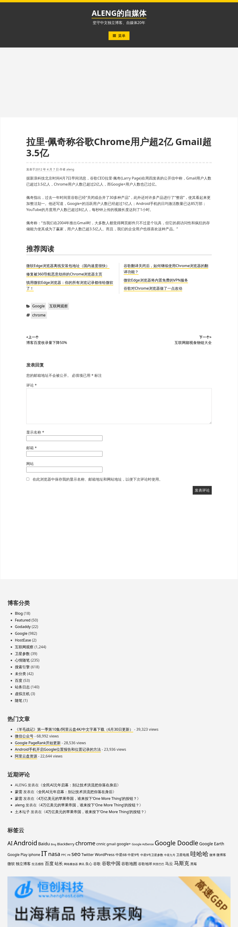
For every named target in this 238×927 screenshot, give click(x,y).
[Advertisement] (119, 82)
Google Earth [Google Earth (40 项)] (211, 843)
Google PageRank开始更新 (38, 742)
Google (38, 306)
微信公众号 (24, 736)
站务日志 (22, 686)
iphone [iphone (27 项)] (34, 854)
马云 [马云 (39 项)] (169, 863)
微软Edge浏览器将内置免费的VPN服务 (156, 280)
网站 (30, 463)
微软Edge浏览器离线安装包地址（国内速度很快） (67, 265)
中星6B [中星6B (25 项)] (121, 854)
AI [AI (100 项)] (10, 843)
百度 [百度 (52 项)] (49, 863)
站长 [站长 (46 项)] (59, 863)
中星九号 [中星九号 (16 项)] (169, 855)
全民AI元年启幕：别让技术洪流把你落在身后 (80, 785)
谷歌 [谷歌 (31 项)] (97, 863)
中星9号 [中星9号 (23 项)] (133, 854)
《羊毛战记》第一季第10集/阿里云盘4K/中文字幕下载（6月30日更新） (74, 729)
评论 (31, 385)
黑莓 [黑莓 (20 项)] (193, 864)
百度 (18, 680)
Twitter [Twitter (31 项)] (88, 854)
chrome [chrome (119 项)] (85, 843)
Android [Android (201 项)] (25, 843)
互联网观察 (58, 306)
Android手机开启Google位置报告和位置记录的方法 (58, 749)
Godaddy (23, 626)
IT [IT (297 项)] (44, 853)
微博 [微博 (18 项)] (212, 855)
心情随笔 (22, 660)
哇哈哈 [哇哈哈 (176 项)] (199, 853)
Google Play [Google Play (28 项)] (17, 854)
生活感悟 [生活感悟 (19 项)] (38, 864)
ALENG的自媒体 (119, 13)
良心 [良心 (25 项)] (88, 863)
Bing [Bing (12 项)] (53, 844)
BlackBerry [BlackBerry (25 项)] (65, 844)
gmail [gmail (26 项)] (111, 844)
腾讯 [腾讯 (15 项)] (81, 864)
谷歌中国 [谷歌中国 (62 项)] (111, 863)
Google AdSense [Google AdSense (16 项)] (143, 844)
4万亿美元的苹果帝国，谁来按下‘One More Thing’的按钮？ (87, 798)
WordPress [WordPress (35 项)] (105, 854)
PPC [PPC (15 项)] (63, 855)
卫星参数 (22, 653)
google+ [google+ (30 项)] (124, 843)
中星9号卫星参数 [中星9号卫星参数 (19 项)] (151, 855)
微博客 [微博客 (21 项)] (221, 854)
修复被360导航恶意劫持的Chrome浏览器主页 (64, 274)
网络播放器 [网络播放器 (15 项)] (71, 864)
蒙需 (18, 791)
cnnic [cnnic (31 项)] (101, 843)
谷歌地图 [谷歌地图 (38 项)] (129, 863)
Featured (22, 620)
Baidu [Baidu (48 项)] (44, 843)
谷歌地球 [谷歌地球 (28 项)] (145, 863)
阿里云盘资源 (26, 756)
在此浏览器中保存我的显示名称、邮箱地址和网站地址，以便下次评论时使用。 (98, 479)
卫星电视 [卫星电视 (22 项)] (182, 854)
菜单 (119, 35)
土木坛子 (22, 811)
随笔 (18, 700)
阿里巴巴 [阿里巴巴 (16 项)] (158, 864)
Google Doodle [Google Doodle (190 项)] (176, 843)
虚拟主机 (22, 693)
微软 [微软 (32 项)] (11, 863)
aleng (70, 169)
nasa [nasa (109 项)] (54, 854)
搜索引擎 (22, 666)
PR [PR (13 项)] (68, 855)
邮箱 (31, 447)
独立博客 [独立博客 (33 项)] (23, 863)
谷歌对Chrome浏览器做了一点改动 (153, 288)
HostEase (23, 640)
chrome (39, 315)
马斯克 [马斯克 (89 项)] (181, 863)
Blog (19, 613)
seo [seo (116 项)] (75, 854)
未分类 (20, 673)
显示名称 (35, 432)
